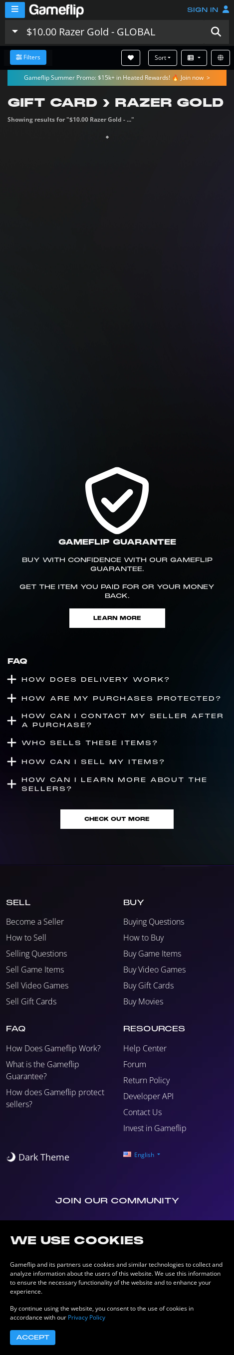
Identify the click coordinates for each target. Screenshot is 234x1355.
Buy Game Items (152, 953)
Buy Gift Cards (148, 985)
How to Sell (26, 937)
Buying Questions (153, 921)
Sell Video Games (37, 985)
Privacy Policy (86, 1317)
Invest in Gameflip (155, 1128)
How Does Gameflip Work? (53, 1048)
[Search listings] (113, 32)
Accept (32, 1338)
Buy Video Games (154, 969)
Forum (134, 1064)
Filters (28, 57)
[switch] (37, 1157)
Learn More (117, 618)
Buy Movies (143, 1001)
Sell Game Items (35, 969)
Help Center (145, 1048)
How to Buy (143, 937)
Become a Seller (35, 921)
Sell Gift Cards (31, 1001)
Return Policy (146, 1080)
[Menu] (15, 10)
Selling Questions (36, 953)
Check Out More (117, 819)
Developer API (148, 1096)
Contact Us (142, 1112)
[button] (216, 32)
